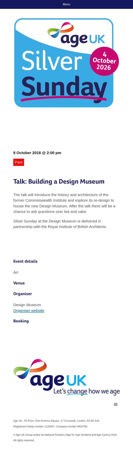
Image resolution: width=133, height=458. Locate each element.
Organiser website (28, 310)
